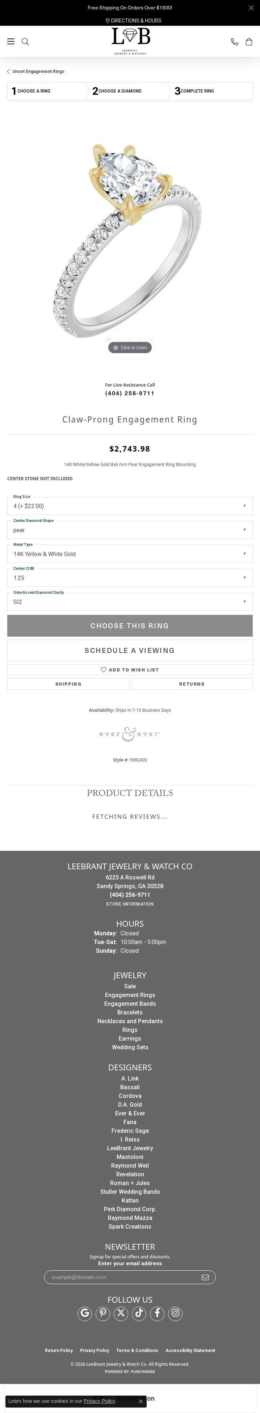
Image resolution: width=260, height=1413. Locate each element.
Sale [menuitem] (130, 986)
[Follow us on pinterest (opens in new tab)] (103, 1314)
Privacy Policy (94, 1350)
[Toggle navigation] (11, 41)
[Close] (251, 7)
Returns (192, 684)
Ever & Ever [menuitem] (130, 1113)
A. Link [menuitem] (130, 1078)
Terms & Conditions (137, 1350)
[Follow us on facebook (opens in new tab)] (157, 1314)
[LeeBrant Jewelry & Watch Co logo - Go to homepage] (130, 41)
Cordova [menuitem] (130, 1096)
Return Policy (59, 1350)
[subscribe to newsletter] (205, 1277)
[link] (134, 20)
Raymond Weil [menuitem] (130, 1165)
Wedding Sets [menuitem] (130, 1047)
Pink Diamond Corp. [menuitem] (130, 1209)
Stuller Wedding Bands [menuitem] (130, 1191)
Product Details (130, 794)
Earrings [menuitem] (130, 1038)
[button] (32, 41)
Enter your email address (130, 1263)
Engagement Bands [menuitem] (130, 1003)
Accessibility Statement (190, 1350)
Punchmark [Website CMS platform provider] (143, 1371)
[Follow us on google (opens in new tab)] (84, 1314)
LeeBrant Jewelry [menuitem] (130, 1148)
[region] (130, 247)
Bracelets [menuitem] (130, 1012)
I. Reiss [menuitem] (130, 1139)
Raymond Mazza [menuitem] (130, 1217)
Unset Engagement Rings (38, 71)
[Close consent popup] (141, 1401)
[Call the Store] (130, 894)
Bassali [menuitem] (130, 1087)
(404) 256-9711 (130, 392)
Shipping (68, 684)
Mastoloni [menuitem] (130, 1156)
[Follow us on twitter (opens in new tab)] (121, 1314)
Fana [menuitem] (130, 1122)
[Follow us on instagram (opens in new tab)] (175, 1314)
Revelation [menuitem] (130, 1174)
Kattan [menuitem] (130, 1200)
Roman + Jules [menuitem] (130, 1183)
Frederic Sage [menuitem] (130, 1130)
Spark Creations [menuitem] (130, 1226)
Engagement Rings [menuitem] (130, 995)
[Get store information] (130, 904)
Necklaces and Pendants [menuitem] (130, 1021)
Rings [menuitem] (130, 1029)
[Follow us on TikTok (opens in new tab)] (139, 1314)
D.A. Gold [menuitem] (130, 1104)
